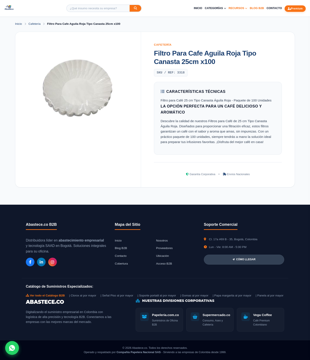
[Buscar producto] (98, 8)
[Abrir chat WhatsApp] (12, 348)
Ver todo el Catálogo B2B (45, 295)
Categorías (215, 8)
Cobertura (121, 263)
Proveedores (164, 248)
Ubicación (162, 255)
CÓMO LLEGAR (244, 259)
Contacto (274, 8)
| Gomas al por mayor (194, 295)
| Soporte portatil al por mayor (157, 295)
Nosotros (162, 240)
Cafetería (34, 23)
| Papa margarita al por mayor (232, 295)
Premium (295, 8)
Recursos (238, 8)
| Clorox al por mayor (82, 295)
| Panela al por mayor (270, 295)
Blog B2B (257, 8)
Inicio (198, 8)
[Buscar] (135, 8)
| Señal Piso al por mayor (117, 295)
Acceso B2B (164, 263)
